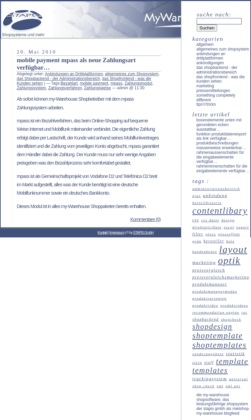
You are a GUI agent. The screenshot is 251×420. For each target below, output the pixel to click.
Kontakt (103, 232)
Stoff (209, 362)
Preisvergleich (208, 270)
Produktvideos (234, 305)
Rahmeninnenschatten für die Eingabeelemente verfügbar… (222, 168)
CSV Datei (210, 220)
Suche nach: (214, 14)
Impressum (117, 232)
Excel (229, 227)
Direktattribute (207, 227)
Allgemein (204, 44)
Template (232, 361)
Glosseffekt (229, 234)
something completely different (215, 97)
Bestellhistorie (207, 203)
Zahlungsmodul (138, 83)
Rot (244, 312)
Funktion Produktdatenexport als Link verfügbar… (221, 136)
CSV (195, 220)
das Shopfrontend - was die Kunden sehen (220, 79)
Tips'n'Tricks (206, 104)
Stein (197, 362)
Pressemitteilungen (213, 90)
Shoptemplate (217, 335)
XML (220, 386)
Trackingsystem (209, 378)
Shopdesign (212, 326)
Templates (210, 370)
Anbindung (215, 195)
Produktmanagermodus (214, 291)
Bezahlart (69, 83)
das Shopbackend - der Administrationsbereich (58, 78)
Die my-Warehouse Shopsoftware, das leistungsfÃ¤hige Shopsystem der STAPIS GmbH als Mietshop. (223, 402)
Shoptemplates (219, 344)
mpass (116, 83)
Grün (196, 241)
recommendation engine (215, 312)
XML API (233, 386)
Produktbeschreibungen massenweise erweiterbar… (221, 145)
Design (228, 220)
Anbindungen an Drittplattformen (74, 74)
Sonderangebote (208, 354)
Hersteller (213, 241)
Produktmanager (209, 284)
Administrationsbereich (216, 189)
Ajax (196, 196)
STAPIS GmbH (143, 232)
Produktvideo (205, 305)
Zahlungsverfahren (65, 88)
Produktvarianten (209, 298)
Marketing (205, 86)
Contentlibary (220, 211)
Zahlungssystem (31, 88)
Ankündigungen (210, 63)
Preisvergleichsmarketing (220, 277)
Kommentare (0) (145, 219)
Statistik (235, 353)
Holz (230, 241)
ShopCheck (231, 319)
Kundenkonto (204, 251)
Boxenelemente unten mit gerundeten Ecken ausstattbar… (219, 125)
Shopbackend (205, 319)
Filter (197, 234)
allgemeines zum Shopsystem (132, 74)
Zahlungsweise (97, 88)
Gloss (210, 234)
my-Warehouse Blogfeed (217, 413)
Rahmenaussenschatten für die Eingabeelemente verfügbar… (220, 157)
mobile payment (94, 83)
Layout (233, 249)
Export (242, 227)
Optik (229, 260)
